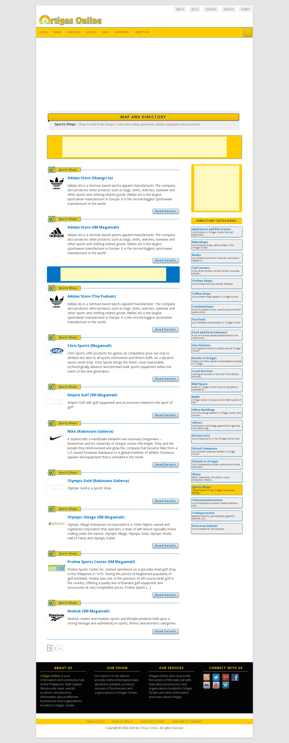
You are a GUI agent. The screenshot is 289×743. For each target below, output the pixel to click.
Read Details (165, 211)
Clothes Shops (202, 281)
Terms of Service (122, 721)
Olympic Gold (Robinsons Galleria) (98, 480)
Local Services (202, 371)
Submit (245, 9)
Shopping (122, 32)
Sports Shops (67, 170)
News (57, 32)
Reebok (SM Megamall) (89, 611)
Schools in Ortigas (205, 461)
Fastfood (198, 319)
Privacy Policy (95, 721)
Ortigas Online (50, 676)
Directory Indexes (205, 526)
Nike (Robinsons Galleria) (90, 431)
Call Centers (201, 268)
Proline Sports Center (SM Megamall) (101, 561)
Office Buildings (203, 410)
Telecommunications (207, 500)
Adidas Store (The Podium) (92, 296)
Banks (196, 255)
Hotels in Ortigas (204, 358)
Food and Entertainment (209, 332)
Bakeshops (200, 242)
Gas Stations (201, 345)
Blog (195, 9)
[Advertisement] (144, 71)
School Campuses (204, 448)
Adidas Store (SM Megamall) (93, 227)
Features (74, 32)
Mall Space (199, 384)
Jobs (106, 32)
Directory (142, 32)
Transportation (203, 513)
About (180, 9)
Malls (196, 397)
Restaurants (201, 435)
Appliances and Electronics (211, 229)
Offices (197, 423)
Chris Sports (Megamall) (90, 345)
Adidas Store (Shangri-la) (90, 177)
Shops (196, 474)
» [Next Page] (60, 648)
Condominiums (203, 306)
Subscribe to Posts (152, 721)
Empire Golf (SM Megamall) (92, 394)
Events (91, 32)
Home (43, 32)
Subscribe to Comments (187, 721)
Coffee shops (201, 294)
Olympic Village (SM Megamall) (96, 517)
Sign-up (228, 9)
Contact (211, 9)
